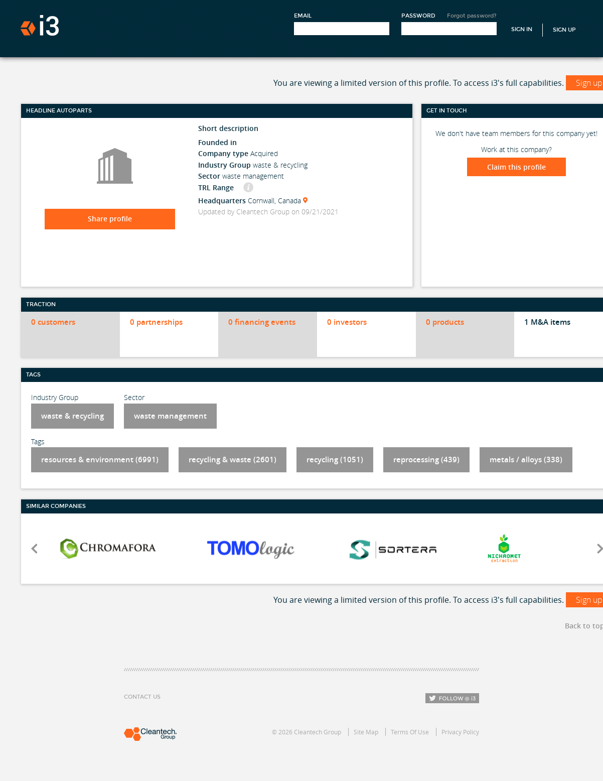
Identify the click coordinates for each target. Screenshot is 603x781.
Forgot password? (472, 16)
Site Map (366, 732)
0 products (445, 322)
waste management (170, 416)
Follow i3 (452, 698)
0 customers (53, 322)
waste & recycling (72, 416)
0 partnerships (156, 322)
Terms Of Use (410, 732)
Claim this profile (516, 167)
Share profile (110, 218)
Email (303, 16)
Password (418, 16)
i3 (40, 25)
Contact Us (142, 697)
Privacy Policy (460, 732)
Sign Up (564, 30)
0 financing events (261, 322)
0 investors (347, 322)
